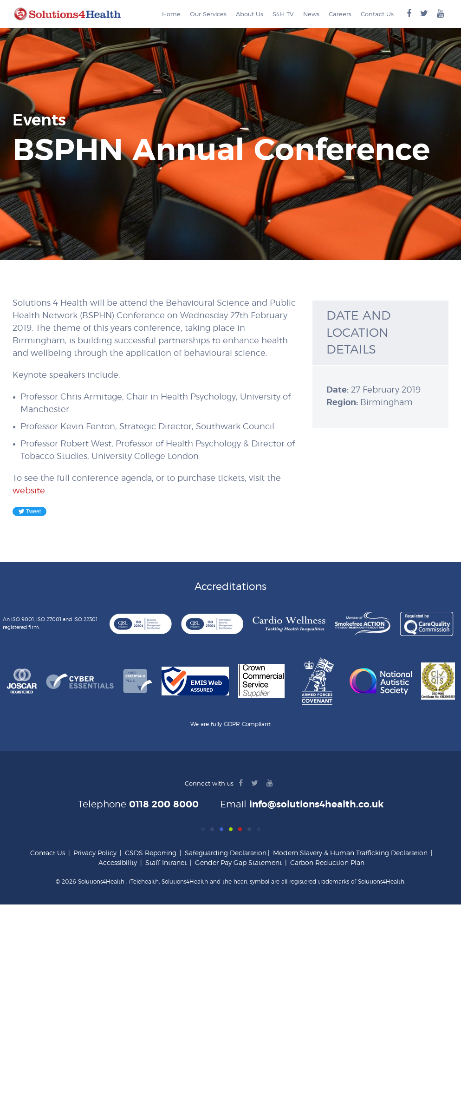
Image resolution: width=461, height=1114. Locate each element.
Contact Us (377, 15)
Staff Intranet (166, 863)
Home (171, 15)
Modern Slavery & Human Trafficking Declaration (350, 853)
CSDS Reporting (150, 853)
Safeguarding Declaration (225, 853)
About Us (249, 15)
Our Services (208, 15)
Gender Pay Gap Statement (238, 863)
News (311, 15)
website (29, 491)
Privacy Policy (95, 853)
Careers (340, 15)
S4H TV (283, 15)
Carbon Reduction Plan (327, 863)
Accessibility (117, 863)
